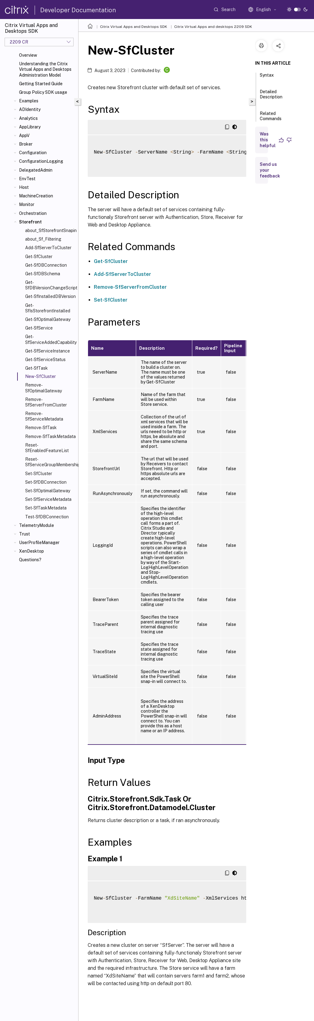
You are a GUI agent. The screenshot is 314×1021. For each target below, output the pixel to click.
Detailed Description (271, 97)
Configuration (33, 152)
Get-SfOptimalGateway (48, 319)
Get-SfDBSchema (42, 273)
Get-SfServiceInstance (47, 351)
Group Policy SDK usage (43, 92)
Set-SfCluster (38, 473)
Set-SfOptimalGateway (47, 490)
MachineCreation (36, 195)
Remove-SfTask (41, 427)
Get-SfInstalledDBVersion (50, 296)
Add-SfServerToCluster (48, 247)
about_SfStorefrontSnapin (50, 230)
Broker (26, 144)
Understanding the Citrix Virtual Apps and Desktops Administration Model (45, 69)
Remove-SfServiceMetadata (44, 416)
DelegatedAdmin (35, 170)
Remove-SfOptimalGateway (43, 388)
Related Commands (270, 119)
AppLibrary (29, 126)
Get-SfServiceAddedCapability (50, 339)
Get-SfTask (36, 368)
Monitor (26, 204)
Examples (28, 100)
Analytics (28, 118)
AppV (24, 135)
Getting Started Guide (41, 83)
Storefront (30, 221)
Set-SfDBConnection (46, 482)
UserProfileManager (39, 542)
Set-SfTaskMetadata (46, 507)
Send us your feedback (270, 170)
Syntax (267, 78)
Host (24, 187)
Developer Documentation (78, 10)
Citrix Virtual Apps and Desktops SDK (133, 27)
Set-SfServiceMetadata (48, 499)
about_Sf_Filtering (43, 239)
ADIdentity (29, 109)
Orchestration (33, 213)
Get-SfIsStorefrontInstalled (47, 308)
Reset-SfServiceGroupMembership (50, 462)
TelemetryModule (36, 525)
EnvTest (27, 178)
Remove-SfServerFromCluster (46, 402)
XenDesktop (31, 551)
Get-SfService (39, 328)
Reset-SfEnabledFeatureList (47, 448)
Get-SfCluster (38, 256)
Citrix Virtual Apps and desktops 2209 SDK (213, 27)
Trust (24, 533)
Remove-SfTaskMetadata (50, 436)
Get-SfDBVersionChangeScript (50, 285)
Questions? (30, 559)
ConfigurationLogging (41, 161)
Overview (28, 55)
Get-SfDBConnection (46, 265)
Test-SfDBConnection (47, 516)
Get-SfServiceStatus (45, 359)
